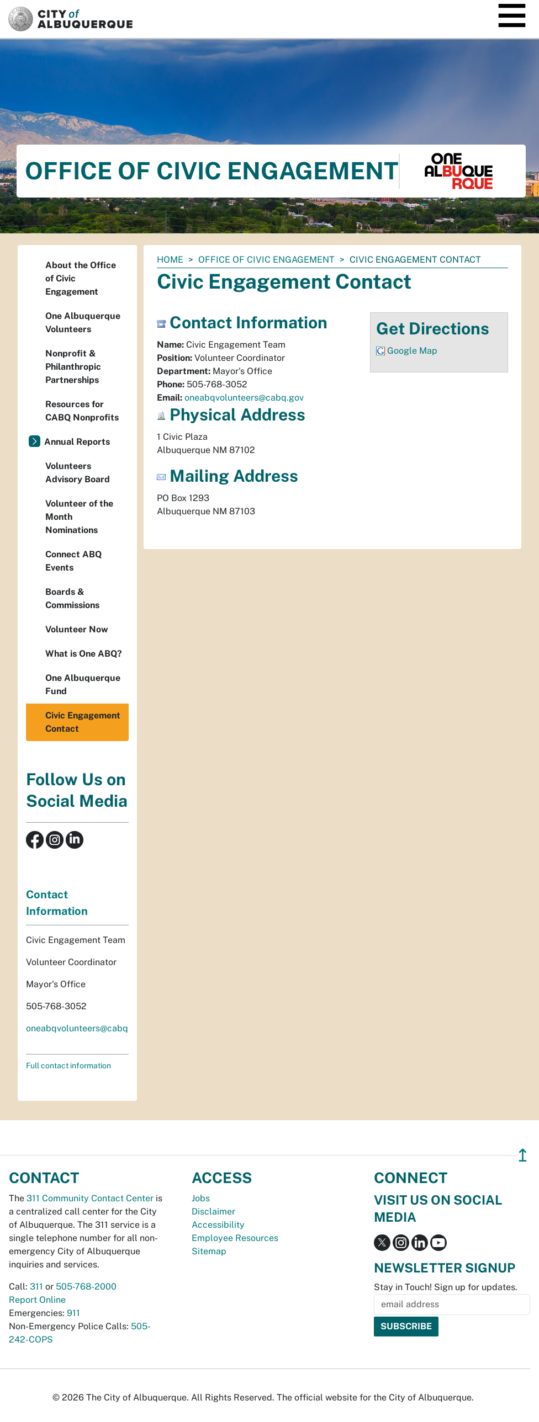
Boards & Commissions (72, 598)
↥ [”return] (522, 1155)
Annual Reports (77, 441)
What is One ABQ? (83, 653)
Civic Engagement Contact (82, 722)
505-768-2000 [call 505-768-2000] (86, 1286)
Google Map (412, 350)
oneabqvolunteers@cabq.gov (244, 397)
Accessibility (218, 1224)
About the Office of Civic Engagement (80, 278)
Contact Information (57, 903)
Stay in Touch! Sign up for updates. (445, 1287)
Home (170, 259)
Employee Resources (235, 1238)
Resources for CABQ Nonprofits (82, 411)
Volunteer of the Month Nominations (79, 516)
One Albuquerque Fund (82, 684)
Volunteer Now (76, 629)
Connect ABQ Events (73, 561)
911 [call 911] (73, 1313)
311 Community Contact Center (90, 1198)
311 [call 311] (36, 1286)
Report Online (37, 1300)
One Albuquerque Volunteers (82, 322)
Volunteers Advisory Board (77, 472)
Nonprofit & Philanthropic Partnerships (73, 366)
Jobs (201, 1198)
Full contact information (68, 1065)
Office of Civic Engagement (266, 259)
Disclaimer (213, 1211)
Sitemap (209, 1251)
